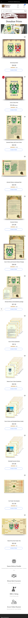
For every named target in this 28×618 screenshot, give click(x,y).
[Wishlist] (25, 37)
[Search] (25, 11)
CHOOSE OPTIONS (13, 70)
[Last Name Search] (14, 11)
